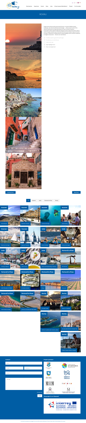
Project (71, 6)
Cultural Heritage (45, 223)
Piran (43, 288)
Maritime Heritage (5, 245)
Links (51, 6)
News (47, 6)
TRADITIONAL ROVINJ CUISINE (69, 350)
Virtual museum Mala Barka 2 (60, 6)
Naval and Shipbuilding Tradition (49, 266)
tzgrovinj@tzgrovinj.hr (50, 44)
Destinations (29, 6)
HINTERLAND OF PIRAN (6, 288)
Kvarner (34, 200)
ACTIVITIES (64, 266)
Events (42, 6)
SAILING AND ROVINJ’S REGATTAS (69, 329)
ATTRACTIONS (45, 308)
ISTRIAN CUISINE (25, 288)
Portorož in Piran (48, 200)
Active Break (4, 223)
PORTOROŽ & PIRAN (6, 309)
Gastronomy (65, 223)
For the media (77, 6)
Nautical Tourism (25, 245)
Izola (40, 200)
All (28, 200)
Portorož (64, 288)
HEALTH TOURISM (66, 308)
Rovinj (57, 200)
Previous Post (11, 192)
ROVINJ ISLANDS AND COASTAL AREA (50, 330)
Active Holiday (45, 245)
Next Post (76, 192)
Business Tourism (25, 223)
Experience (36, 6)
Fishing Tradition (5, 266)
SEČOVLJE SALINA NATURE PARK (29, 309)
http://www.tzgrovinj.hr (51, 46)
